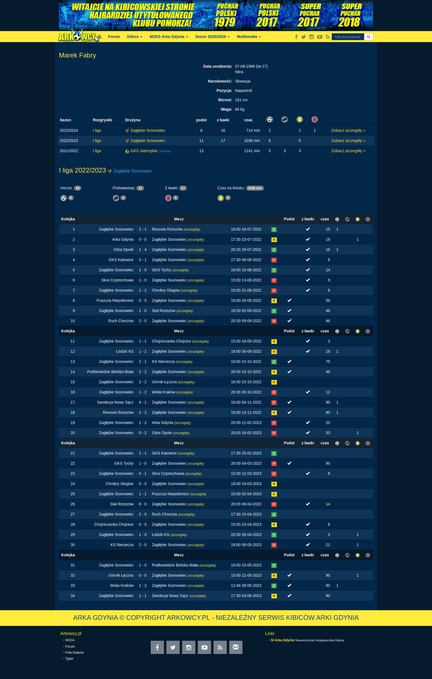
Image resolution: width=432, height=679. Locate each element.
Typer (69, 659)
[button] (368, 36)
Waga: (226, 109)
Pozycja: (224, 90)
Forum (114, 36)
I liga (97, 130)
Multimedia (249, 36)
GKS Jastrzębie (144, 151)
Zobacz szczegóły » (348, 130)
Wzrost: (225, 100)
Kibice (135, 36)
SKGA (69, 640)
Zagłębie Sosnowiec (148, 130)
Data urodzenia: (217, 66)
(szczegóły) (192, 229)
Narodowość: (220, 81)
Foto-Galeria (74, 653)
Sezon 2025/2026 (212, 36)
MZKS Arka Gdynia (169, 36)
